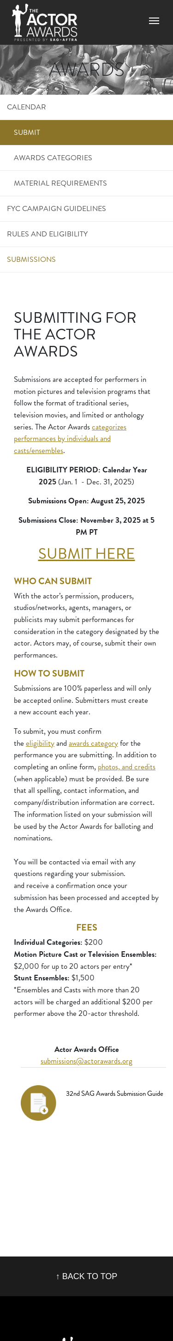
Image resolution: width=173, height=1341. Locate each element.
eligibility (40, 743)
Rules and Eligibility (47, 234)
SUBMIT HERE (86, 554)
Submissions (31, 259)
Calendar (26, 107)
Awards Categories (53, 157)
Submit (27, 132)
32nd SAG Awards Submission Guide (114, 1093)
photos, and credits (126, 767)
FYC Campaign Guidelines (56, 208)
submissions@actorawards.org (86, 1061)
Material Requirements (60, 183)
